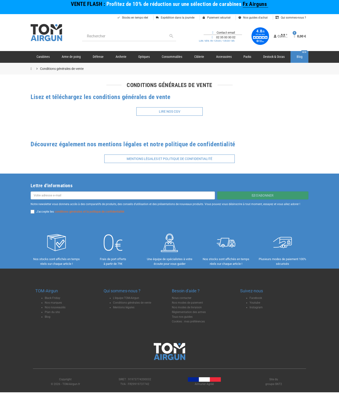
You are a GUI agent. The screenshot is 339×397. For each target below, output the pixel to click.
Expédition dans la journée (175, 17)
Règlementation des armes (189, 312)
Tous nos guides (182, 316)
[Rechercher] (129, 36)
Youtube (255, 302)
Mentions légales (123, 307)
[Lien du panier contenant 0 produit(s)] (299, 36)
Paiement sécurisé (216, 17)
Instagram (256, 307)
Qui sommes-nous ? (290, 17)
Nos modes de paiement (187, 302)
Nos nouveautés (55, 307)
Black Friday (52, 298)
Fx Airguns (255, 4)
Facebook (256, 298)
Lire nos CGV (169, 111)
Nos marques (53, 302)
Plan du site (52, 312)
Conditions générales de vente (132, 302)
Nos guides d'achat (253, 17)
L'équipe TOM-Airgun (126, 298)
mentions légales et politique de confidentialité (169, 159)
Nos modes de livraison (187, 307)
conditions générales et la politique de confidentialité (89, 211)
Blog (47, 316)
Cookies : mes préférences (188, 321)
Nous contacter (181, 298)
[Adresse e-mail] (123, 195)
